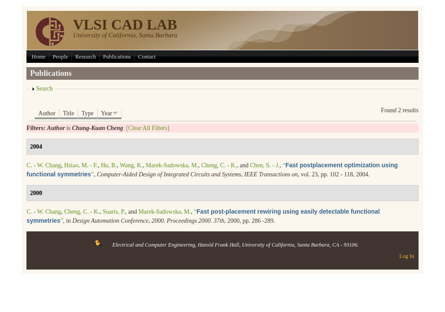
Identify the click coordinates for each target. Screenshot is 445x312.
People (60, 56)
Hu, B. (109, 165)
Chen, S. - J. (264, 165)
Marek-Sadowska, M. (172, 165)
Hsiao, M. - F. (81, 165)
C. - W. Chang (43, 165)
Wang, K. (131, 165)
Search (44, 88)
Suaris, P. (114, 211)
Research (85, 56)
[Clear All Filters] (148, 128)
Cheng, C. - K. (219, 165)
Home (39, 56)
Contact (146, 56)
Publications (117, 56)
